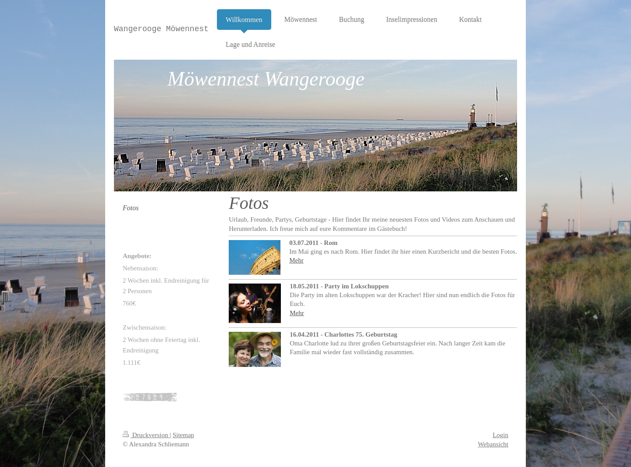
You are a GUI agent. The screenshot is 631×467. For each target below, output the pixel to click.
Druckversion (146, 434)
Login (500, 434)
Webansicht (493, 444)
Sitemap (183, 434)
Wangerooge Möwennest (161, 29)
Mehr (296, 260)
